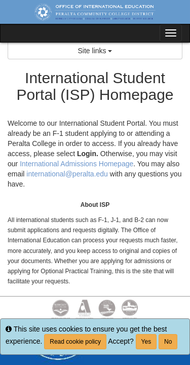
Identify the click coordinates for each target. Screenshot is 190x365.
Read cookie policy (75, 341)
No (168, 341)
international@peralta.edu (67, 174)
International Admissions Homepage (76, 164)
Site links (95, 51)
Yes (146, 341)
